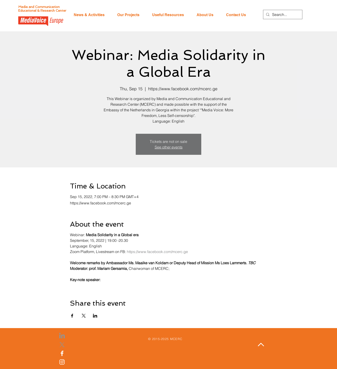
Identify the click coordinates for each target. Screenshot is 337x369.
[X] (62, 344)
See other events (169, 147)
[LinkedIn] (62, 336)
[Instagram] (62, 361)
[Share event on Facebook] (72, 316)
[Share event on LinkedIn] (95, 316)
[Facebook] (62, 353)
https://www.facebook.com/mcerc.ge (157, 251)
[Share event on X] (83, 316)
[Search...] (282, 14)
